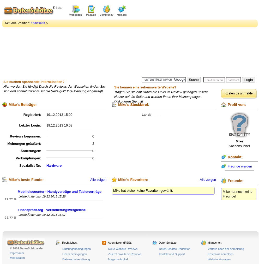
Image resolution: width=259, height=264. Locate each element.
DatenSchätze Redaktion (174, 248)
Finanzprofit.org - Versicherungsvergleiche (52, 210)
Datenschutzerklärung (76, 259)
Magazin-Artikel (118, 259)
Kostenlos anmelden (221, 254)
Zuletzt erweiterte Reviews (125, 254)
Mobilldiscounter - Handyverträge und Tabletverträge (59, 192)
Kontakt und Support (172, 254)
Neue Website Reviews (122, 248)
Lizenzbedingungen (74, 254)
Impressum (17, 253)
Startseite (38, 23)
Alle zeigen (98, 180)
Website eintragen (219, 259)
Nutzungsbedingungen (76, 248)
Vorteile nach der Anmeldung (226, 248)
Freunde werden (240, 166)
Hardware (54, 165)
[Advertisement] (193, 39)
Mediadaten (17, 257)
